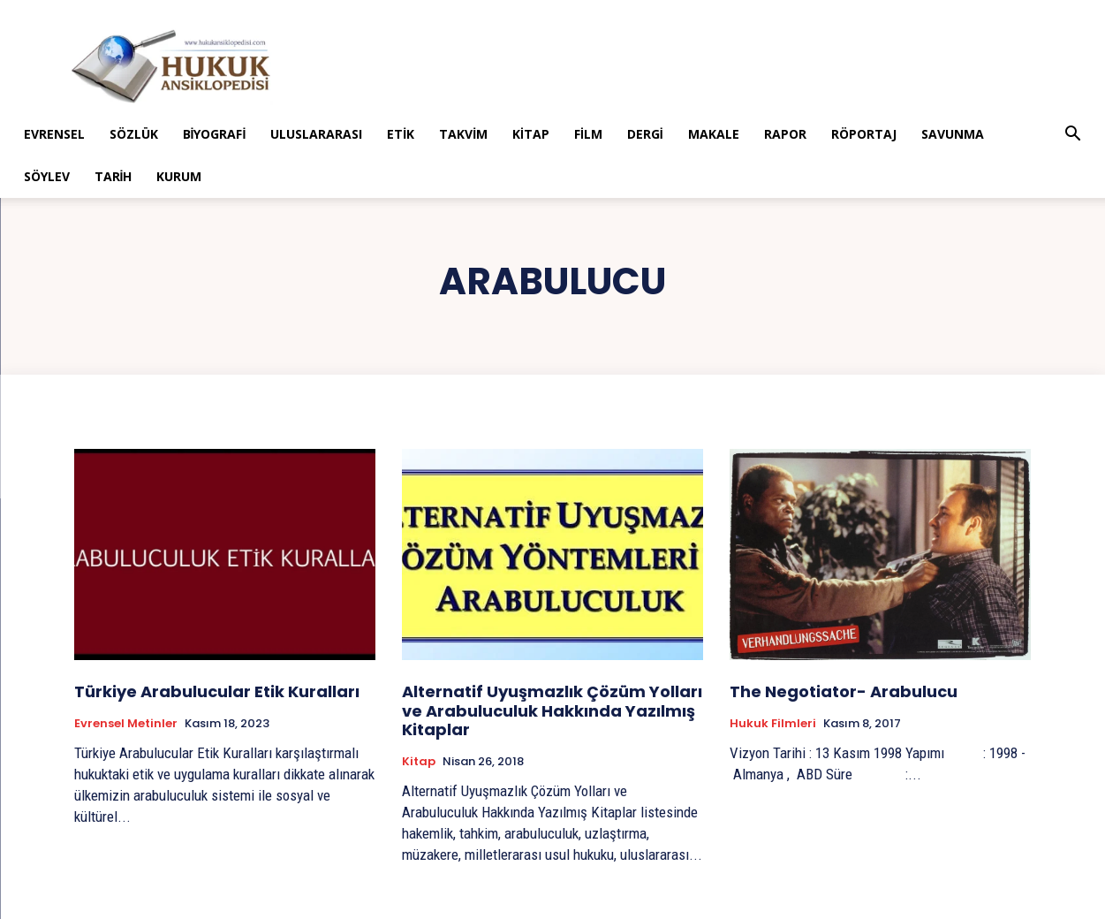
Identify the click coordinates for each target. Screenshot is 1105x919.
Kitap (530, 133)
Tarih (113, 176)
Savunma (952, 133)
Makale (713, 133)
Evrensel (54, 133)
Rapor (785, 133)
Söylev (47, 176)
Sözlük (134, 133)
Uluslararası (316, 133)
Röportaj (864, 133)
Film (588, 133)
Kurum (178, 176)
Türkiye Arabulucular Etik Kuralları (217, 691)
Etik (400, 133)
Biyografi (214, 133)
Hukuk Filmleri (773, 724)
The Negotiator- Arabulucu (843, 691)
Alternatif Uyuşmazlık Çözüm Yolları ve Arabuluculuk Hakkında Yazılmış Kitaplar (552, 710)
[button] (1072, 135)
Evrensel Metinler (126, 724)
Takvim (463, 133)
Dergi (645, 133)
